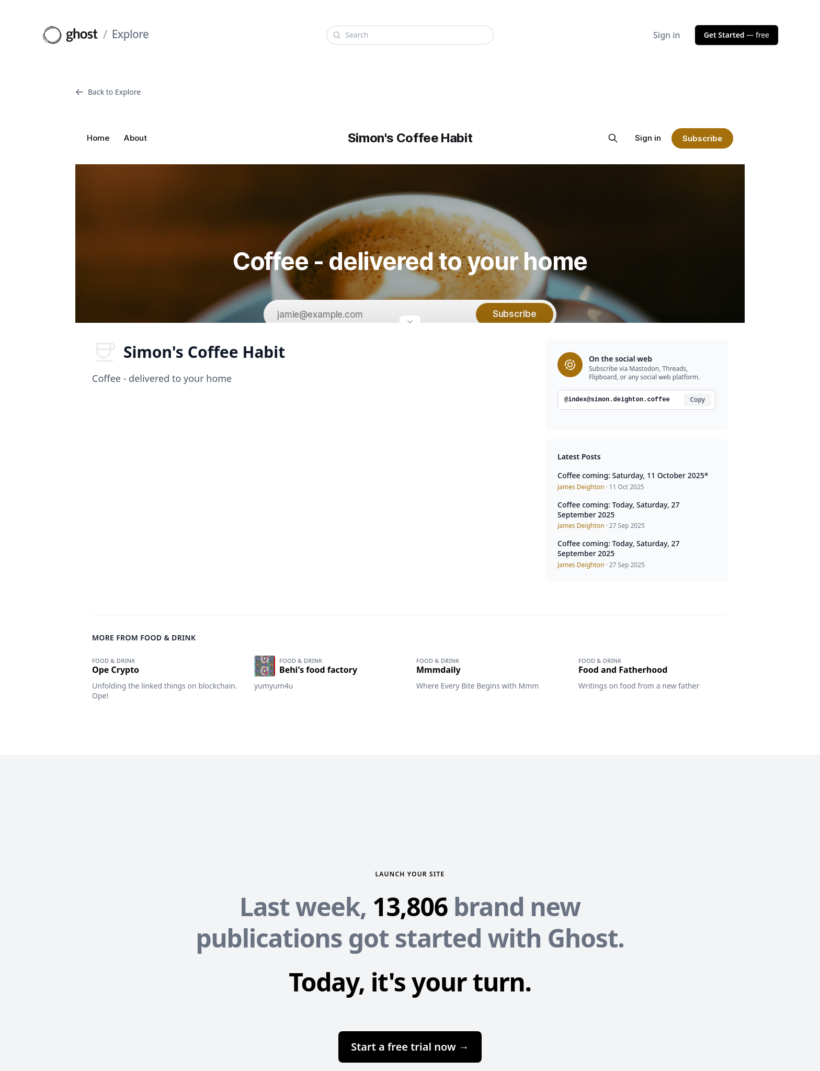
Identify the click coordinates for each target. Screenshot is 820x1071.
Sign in (666, 35)
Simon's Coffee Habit (188, 352)
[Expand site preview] (410, 322)
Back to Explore (108, 92)
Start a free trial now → (410, 1047)
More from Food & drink (144, 637)
